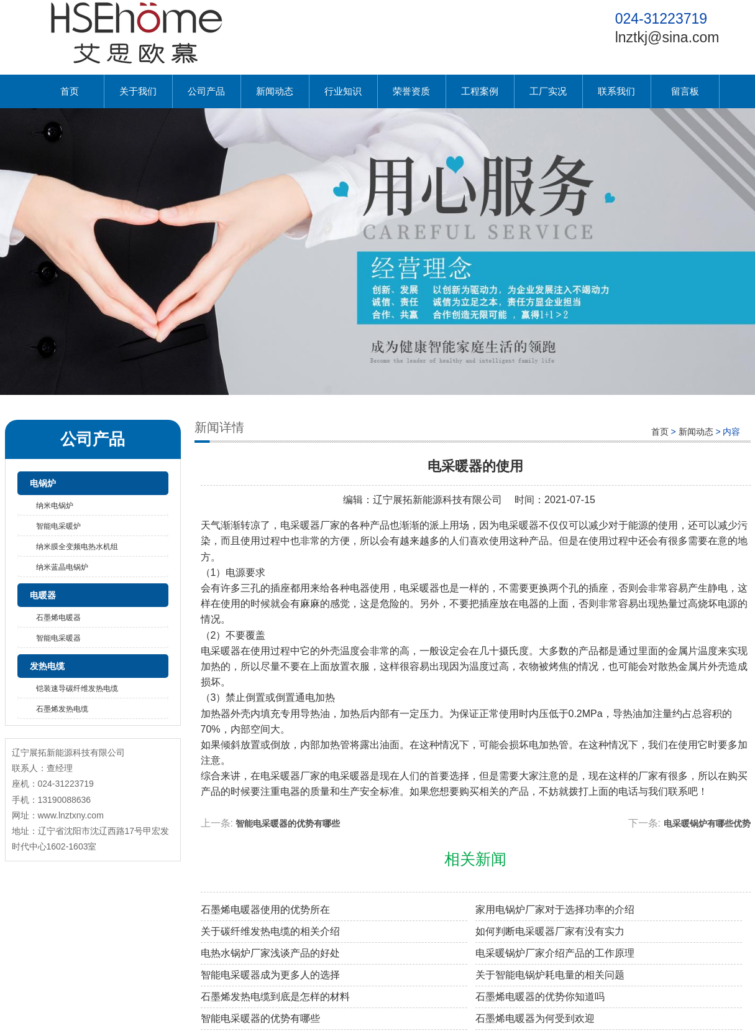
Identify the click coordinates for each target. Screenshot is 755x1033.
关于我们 (138, 91)
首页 (69, 91)
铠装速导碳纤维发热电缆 (77, 688)
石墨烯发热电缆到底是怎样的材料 (275, 996)
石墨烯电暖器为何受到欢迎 (535, 1018)
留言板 (685, 91)
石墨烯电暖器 (58, 617)
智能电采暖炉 (58, 526)
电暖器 (43, 595)
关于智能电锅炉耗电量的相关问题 (550, 975)
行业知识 (343, 91)
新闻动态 (274, 91)
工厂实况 (548, 91)
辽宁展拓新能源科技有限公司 (437, 499)
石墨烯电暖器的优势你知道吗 (540, 996)
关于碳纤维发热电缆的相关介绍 (270, 931)
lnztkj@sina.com (667, 37)
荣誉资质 (411, 91)
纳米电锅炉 (54, 505)
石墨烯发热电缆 (62, 709)
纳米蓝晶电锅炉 (62, 567)
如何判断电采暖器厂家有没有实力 (550, 931)
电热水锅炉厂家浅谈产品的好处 (270, 953)
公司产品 (206, 91)
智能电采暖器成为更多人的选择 (270, 975)
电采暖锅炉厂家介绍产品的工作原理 (554, 953)
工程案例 (479, 91)
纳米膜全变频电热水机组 (77, 546)
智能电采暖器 (58, 638)
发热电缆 (47, 666)
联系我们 (616, 91)
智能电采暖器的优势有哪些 (288, 823)
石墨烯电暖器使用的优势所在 (265, 909)
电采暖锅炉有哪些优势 (707, 823)
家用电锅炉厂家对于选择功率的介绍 (554, 909)
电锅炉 (43, 483)
